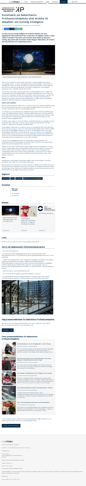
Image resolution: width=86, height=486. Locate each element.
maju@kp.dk (15, 195)
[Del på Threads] (13, 29)
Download (6, 230)
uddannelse (5, 178)
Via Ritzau (27, 447)
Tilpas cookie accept (7, 465)
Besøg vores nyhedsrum (11, 425)
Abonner (7, 330)
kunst (12, 178)
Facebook (9, 463)
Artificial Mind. (30, 162)
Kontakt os (4, 447)
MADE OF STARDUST (35, 132)
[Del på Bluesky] (16, 29)
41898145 (16, 193)
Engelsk (7, 479)
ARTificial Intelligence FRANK (14, 129)
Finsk (18, 479)
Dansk (3, 479)
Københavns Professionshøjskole (22, 25)
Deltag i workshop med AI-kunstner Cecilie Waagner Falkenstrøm (20, 241)
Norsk (11, 479)
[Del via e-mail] (21, 29)
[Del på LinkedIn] (8, 29)
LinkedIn (4, 463)
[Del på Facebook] (5, 29)
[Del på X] (10, 29)
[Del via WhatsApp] (18, 29)
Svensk (14, 479)
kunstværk (19, 178)
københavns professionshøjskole (33, 178)
